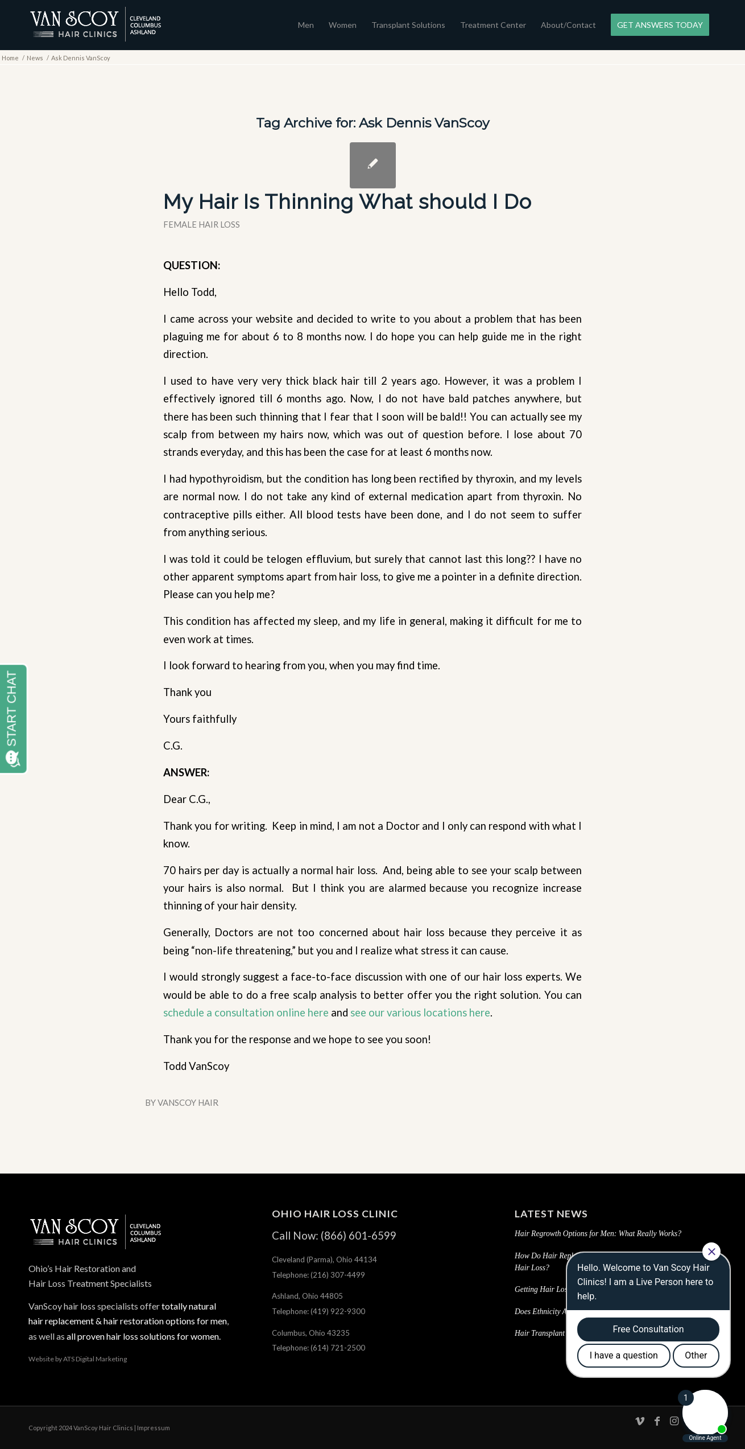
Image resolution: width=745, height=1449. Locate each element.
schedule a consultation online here (246, 1012)
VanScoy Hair (188, 1102)
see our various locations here (420, 1012)
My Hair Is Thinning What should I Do (347, 201)
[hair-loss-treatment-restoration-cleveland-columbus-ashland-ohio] (95, 25)
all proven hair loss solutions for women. (143, 1336)
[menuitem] (306, 25)
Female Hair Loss (201, 224)
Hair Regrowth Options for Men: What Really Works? (598, 1233)
